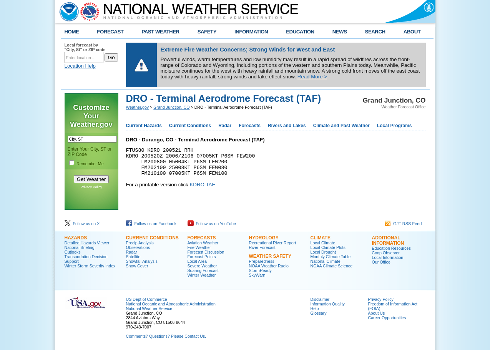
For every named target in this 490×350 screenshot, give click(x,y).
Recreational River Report (272, 243)
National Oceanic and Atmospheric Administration (171, 304)
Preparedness (261, 261)
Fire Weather (199, 247)
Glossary (319, 313)
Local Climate (323, 243)
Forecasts (250, 125)
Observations (138, 247)
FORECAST (110, 32)
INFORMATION (251, 32)
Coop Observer (386, 252)
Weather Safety (270, 256)
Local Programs (394, 125)
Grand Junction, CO (171, 107)
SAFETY (207, 32)
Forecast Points (202, 256)
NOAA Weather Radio (269, 266)
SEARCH (375, 32)
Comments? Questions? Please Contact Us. (166, 336)
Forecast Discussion (206, 252)
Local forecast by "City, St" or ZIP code (85, 47)
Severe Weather (202, 266)
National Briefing (80, 247)
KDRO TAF (202, 190)
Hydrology (264, 238)
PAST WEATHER (160, 32)
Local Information (388, 257)
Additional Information (388, 240)
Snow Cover (137, 266)
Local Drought (323, 252)
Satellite (133, 256)
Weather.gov (137, 107)
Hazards (76, 238)
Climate (321, 238)
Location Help (80, 66)
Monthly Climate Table (331, 256)
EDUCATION (300, 32)
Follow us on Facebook (151, 223)
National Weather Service (149, 308)
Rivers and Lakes (287, 125)
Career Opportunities (387, 317)
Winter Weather (202, 275)
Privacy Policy (91, 187)
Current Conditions (190, 125)
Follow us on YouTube (212, 223)
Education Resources (391, 248)
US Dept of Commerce (146, 299)
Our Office (381, 262)
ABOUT (412, 32)
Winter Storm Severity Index (90, 266)
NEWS (339, 32)
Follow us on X (82, 223)
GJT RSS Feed (403, 223)
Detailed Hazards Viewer (87, 243)
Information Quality (328, 304)
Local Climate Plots (328, 247)
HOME (72, 32)
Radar (224, 125)
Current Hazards (144, 125)
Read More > (312, 77)
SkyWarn (257, 275)
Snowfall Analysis (142, 261)
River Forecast (262, 247)
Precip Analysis (140, 243)
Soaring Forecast (203, 270)
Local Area (197, 261)
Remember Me (89, 163)
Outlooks (73, 252)
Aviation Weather (203, 243)
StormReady (260, 270)
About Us (376, 313)
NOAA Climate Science (332, 266)
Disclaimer (320, 299)
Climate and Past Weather (341, 125)
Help (315, 308)
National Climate (326, 261)
